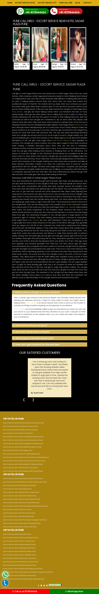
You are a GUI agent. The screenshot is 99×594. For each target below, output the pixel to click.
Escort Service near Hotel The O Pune (17, 509)
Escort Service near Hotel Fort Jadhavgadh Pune (21, 454)
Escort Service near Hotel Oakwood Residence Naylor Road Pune (28, 572)
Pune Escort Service (60, 140)
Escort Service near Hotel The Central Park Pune (21, 502)
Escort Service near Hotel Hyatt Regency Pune (20, 537)
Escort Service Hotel (25, 2)
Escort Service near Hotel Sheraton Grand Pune (21, 492)
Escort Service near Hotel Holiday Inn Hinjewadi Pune (23, 464)
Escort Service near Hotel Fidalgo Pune (18, 450)
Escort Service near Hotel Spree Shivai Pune (19, 496)
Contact (87, 2)
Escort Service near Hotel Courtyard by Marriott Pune (23, 437)
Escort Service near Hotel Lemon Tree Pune (19, 558)
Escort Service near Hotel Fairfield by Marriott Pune (22, 447)
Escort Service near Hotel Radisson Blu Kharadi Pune (23, 471)
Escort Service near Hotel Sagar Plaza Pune (19, 485)
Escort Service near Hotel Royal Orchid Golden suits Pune (25, 482)
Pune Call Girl (66, 2)
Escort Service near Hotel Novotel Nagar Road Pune (23, 568)
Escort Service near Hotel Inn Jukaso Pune (19, 541)
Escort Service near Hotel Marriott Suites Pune (20, 562)
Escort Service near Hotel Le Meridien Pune (19, 555)
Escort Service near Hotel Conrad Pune (18, 433)
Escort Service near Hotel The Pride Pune (18, 516)
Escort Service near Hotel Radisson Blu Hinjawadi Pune (23, 579)
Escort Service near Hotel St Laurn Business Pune (21, 499)
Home (9, 2)
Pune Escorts (17, 112)
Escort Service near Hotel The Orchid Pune (19, 513)
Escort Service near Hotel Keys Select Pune (19, 551)
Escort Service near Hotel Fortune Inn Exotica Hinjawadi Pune (26, 457)
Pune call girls (69, 207)
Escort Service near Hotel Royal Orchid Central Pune (23, 478)
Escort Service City (47, 2)
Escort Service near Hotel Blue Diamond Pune (20, 430)
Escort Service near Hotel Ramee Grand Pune (20, 468)
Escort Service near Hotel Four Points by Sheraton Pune (24, 461)
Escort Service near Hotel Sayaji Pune (17, 489)
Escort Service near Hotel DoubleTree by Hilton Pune (23, 443)
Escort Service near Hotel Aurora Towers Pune (20, 426)
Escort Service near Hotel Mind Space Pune (19, 565)
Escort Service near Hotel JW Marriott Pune (19, 544)
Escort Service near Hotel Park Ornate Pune (19, 575)
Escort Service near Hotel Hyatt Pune (17, 534)
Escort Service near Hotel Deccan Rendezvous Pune (23, 440)
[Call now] (5, 585)
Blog (77, 2)
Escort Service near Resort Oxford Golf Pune (20, 527)
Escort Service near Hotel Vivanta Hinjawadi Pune (22, 523)
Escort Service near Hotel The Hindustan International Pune (25, 506)
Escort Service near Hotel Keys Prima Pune (19, 548)
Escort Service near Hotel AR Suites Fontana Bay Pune (23, 423)
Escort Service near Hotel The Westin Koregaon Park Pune (25, 520)
